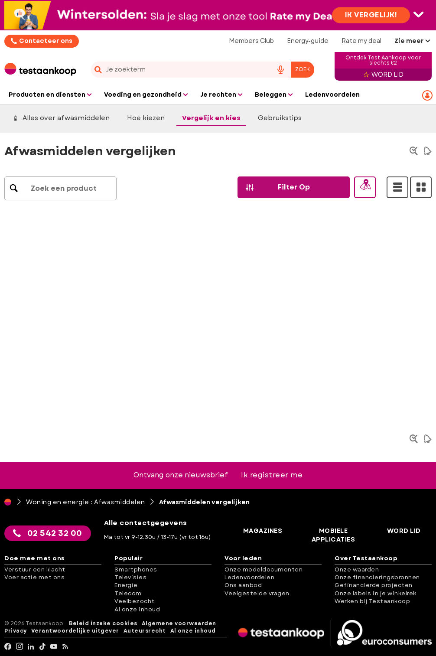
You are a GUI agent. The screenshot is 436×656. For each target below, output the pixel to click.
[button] (294, 187)
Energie (126, 585)
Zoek (302, 69)
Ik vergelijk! (371, 15)
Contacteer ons (45, 40)
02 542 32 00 (47, 533)
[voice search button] (280, 70)
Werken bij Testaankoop (372, 601)
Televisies (130, 577)
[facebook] (8, 647)
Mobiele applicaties (333, 535)
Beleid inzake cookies (103, 623)
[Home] (7, 502)
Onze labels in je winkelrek (375, 593)
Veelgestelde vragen (257, 593)
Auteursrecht (145, 631)
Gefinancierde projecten (374, 585)
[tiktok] (42, 647)
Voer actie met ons (34, 577)
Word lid (404, 531)
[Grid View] (421, 187)
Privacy (15, 631)
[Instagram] (19, 647)
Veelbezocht (134, 601)
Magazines (263, 531)
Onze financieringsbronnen (377, 577)
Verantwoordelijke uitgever (75, 631)
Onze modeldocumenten (264, 569)
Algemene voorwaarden (179, 623)
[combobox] (202, 69)
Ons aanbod (243, 585)
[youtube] (54, 647)
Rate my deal (361, 40)
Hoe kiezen (146, 118)
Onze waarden (357, 569)
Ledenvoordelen (249, 577)
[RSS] (65, 647)
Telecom (128, 593)
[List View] (397, 187)
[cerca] (178, 70)
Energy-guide (308, 40)
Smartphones (135, 569)
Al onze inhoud (137, 609)
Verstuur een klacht (34, 569)
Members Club (251, 40)
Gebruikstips (280, 118)
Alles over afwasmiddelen (61, 118)
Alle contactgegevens (145, 523)
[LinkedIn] (31, 647)
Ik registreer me (272, 475)
